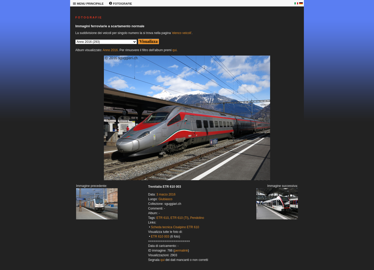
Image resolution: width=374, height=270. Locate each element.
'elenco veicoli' (182, 33)
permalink (181, 250)
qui (174, 50)
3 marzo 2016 (165, 194)
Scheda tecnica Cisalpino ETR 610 (175, 227)
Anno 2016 (110, 50)
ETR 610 (162, 218)
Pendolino (197, 218)
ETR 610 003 (160, 236)
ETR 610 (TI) (179, 218)
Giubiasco (165, 199)
